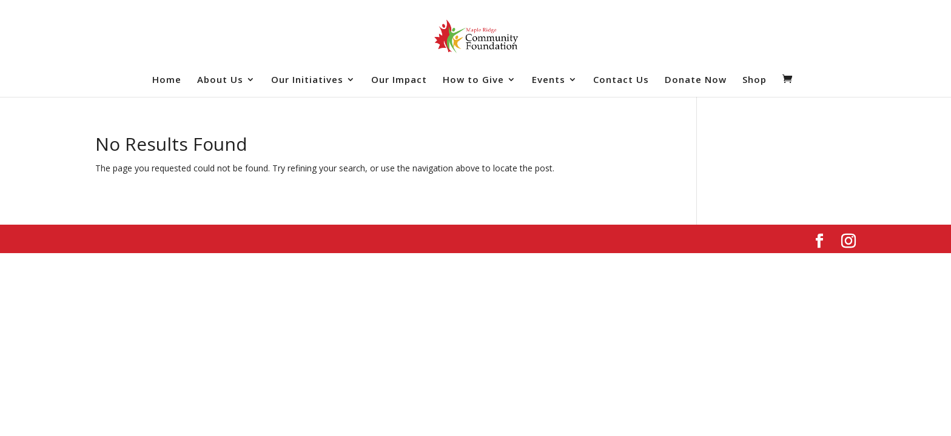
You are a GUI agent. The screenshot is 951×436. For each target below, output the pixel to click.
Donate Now (696, 80)
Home (166, 80)
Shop (754, 80)
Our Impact (399, 80)
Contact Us (621, 80)
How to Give (473, 80)
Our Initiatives (307, 80)
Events (548, 80)
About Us (220, 80)
